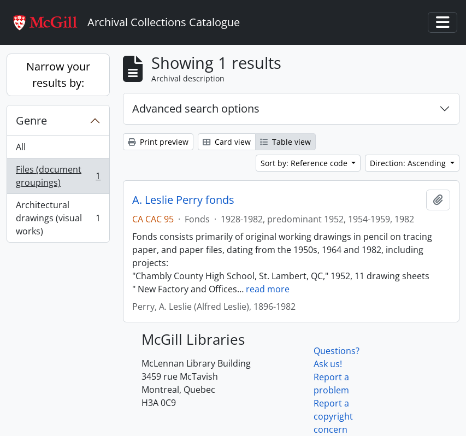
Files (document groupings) (58, 175)
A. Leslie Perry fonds (183, 200)
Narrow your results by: (58, 74)
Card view (227, 142)
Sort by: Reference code (305, 163)
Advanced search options (195, 108)
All (21, 147)
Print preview (158, 142)
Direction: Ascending (409, 163)
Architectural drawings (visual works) (58, 218)
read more (268, 289)
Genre (31, 120)
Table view (285, 142)
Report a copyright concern (333, 416)
